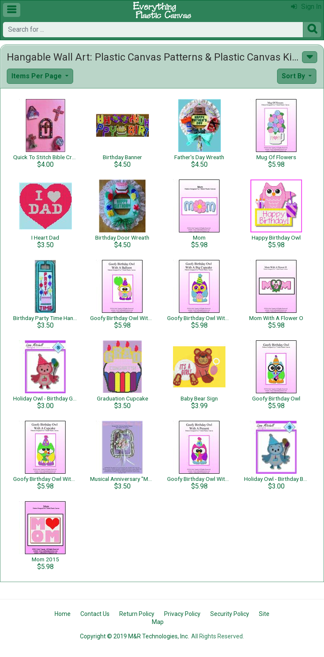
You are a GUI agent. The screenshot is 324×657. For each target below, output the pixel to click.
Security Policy (229, 613)
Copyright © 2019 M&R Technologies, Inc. (134, 636)
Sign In (306, 7)
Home (63, 613)
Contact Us (95, 613)
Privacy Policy (182, 613)
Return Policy (136, 613)
